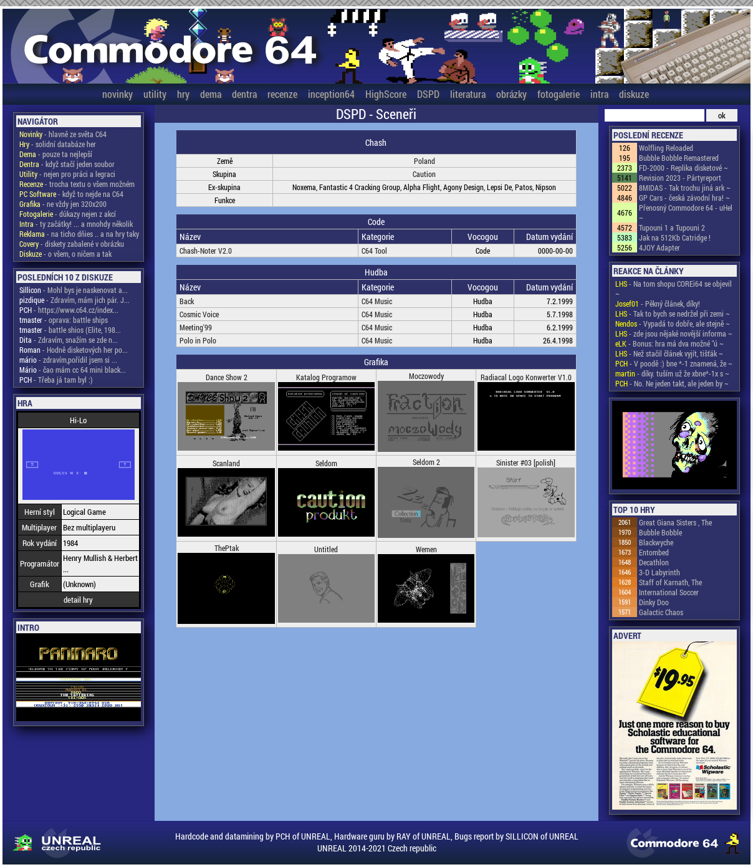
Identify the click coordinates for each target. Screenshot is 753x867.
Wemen (426, 549)
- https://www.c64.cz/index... (68, 310)
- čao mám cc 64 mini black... (72, 370)
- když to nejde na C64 (71, 194)
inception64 (331, 93)
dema (210, 93)
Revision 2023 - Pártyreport (680, 178)
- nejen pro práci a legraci (67, 174)
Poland (424, 161)
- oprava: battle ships (63, 320)
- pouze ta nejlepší (55, 154)
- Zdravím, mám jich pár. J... (74, 300)
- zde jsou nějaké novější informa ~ (673, 333)
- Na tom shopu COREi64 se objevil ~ (673, 289)
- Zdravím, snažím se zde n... (68, 340)
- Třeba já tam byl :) (56, 380)
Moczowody (426, 376)
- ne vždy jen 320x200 (63, 204)
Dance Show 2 (226, 377)
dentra (244, 93)
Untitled (326, 549)
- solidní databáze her (57, 144)
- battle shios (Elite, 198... (70, 330)
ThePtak (226, 548)
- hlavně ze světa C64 (63, 134)
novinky (117, 93)
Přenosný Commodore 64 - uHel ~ (685, 213)
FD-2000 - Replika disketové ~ (683, 168)
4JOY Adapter (659, 247)
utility (154, 93)
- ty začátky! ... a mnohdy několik (76, 224)
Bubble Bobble (660, 532)
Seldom (326, 463)
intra (599, 93)
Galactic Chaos (661, 612)
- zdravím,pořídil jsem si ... (68, 360)
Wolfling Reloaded (666, 148)
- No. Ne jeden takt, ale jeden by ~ (672, 383)
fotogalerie (558, 93)
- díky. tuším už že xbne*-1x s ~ (672, 373)
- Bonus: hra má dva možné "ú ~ (669, 343)
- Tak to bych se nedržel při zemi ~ (672, 314)
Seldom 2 (426, 462)
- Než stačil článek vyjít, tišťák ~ (669, 353)
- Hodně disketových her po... (73, 350)
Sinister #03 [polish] (525, 462)
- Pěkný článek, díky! (657, 304)
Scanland (226, 463)
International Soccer (669, 592)
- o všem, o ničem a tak (65, 254)
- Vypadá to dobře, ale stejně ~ (672, 323)
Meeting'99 (196, 327)
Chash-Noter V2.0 (206, 251)
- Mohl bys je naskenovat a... (73, 290)
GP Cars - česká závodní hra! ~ (684, 198)
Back (187, 301)
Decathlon (654, 562)
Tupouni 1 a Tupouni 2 (672, 227)
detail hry (78, 599)
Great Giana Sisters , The (675, 522)
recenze (282, 93)
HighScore (385, 93)
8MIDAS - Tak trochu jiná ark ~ (685, 188)
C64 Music (377, 301)
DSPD (428, 93)
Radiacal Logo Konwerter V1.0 (526, 377)
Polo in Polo (198, 340)
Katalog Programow (326, 377)
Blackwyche (656, 542)
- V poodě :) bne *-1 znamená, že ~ (673, 363)
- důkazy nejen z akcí (67, 214)
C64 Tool (374, 251)
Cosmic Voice (199, 314)
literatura (468, 93)
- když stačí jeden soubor (67, 164)
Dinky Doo (654, 602)
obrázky (511, 93)
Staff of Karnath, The (670, 582)
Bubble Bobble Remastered (679, 158)
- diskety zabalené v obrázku (71, 244)
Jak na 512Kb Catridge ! (675, 237)
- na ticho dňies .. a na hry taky (79, 234)
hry (183, 93)
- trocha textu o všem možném (77, 184)
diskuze (634, 93)
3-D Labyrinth (659, 572)
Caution (424, 174)
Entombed (654, 552)
